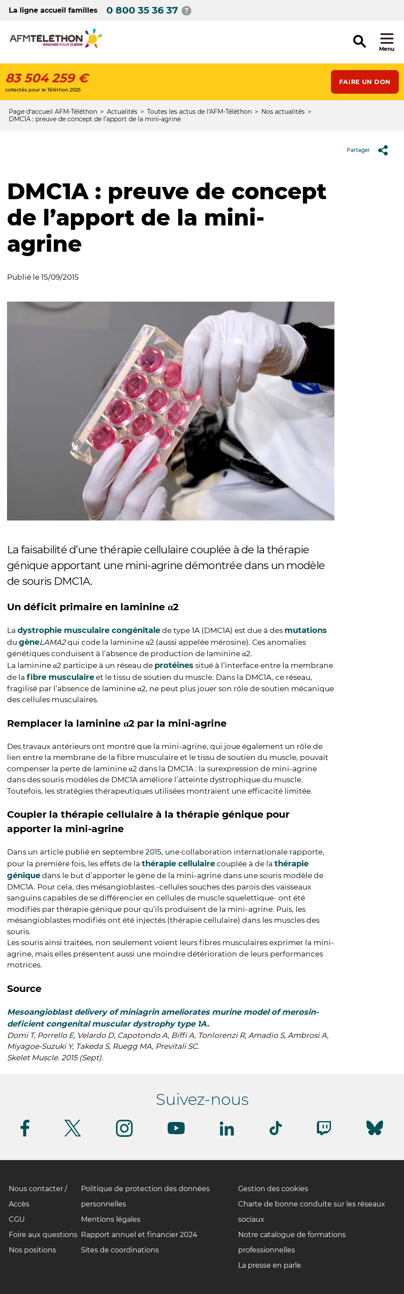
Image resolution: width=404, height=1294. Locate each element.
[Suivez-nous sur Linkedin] (227, 1134)
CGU (17, 1219)
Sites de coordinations (120, 1250)
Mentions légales (111, 1219)
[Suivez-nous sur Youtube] (176, 1133)
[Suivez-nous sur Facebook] (25, 1135)
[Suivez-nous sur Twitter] (72, 1135)
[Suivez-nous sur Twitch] (324, 1133)
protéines (174, 665)
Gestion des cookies (273, 1189)
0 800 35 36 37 (142, 10)
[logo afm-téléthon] (56, 46)
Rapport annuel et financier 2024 (139, 1235)
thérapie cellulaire (178, 864)
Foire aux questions (43, 1235)
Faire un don (364, 82)
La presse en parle (269, 1265)
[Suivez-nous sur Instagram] (124, 1135)
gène (29, 642)
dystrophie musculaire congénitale (89, 630)
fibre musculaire (60, 677)
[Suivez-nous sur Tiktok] (276, 1133)
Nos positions (32, 1250)
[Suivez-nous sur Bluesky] (374, 1135)
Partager (370, 150)
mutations (306, 630)
